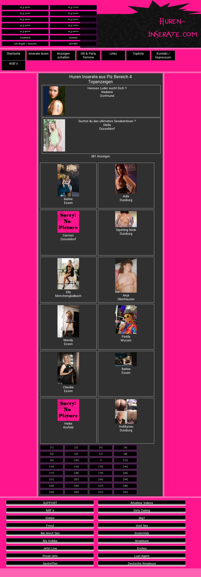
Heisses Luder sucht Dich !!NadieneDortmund (107, 92)
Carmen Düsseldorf (68, 226)
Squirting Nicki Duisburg (126, 223)
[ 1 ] (51, 447)
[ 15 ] (101, 466)
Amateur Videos (142, 503)
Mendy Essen (68, 325)
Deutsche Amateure (142, 563)
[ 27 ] (101, 485)
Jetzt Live (50, 548)
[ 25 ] (51, 485)
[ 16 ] (125, 466)
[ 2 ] (76, 447)
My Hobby (50, 541)
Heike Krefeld (68, 414)
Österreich (25, 37)
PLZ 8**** (25, 31)
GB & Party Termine (88, 55)
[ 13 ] (51, 466)
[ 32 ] (125, 492)
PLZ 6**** (25, 25)
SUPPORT (50, 503)
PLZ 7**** (73, 25)
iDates (50, 518)
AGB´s (13, 63)
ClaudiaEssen (68, 372)
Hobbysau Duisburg (126, 415)
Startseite (13, 53)
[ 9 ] (51, 460)
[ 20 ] (125, 473)
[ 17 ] (51, 473)
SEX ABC (73, 43)
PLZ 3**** (73, 13)
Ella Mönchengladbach (68, 278)
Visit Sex (142, 526)
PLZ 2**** (25, 13)
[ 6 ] (76, 454)
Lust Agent (141, 556)
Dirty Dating (141, 510)
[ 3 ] (100, 447)
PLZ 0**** (25, 7)
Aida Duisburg (126, 183)
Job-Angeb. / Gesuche (25, 43)
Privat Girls (50, 556)
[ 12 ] (125, 460)
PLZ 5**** (73, 19)
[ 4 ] (125, 447)
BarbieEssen (126, 363)
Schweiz (73, 37)
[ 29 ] (51, 492)
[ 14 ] (76, 466)
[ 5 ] (51, 454)
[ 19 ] (101, 473)
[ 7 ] (100, 454)
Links (113, 53)
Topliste (138, 53)
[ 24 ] (125, 479)
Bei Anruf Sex (50, 533)
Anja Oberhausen (126, 279)
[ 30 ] (76, 492)
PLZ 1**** (73, 7)
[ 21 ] (51, 479)
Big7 (142, 518)
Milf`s (50, 510)
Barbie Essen (68, 184)
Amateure (142, 541)
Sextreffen (50, 563)
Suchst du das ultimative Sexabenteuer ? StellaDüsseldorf (107, 125)
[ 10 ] (76, 460)
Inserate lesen (38, 53)
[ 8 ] (125, 454)
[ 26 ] (76, 485)
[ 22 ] (76, 479)
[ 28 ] (125, 485)
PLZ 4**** (25, 19)
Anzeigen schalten (63, 55)
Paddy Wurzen (126, 323)
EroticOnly (142, 533)
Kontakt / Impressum (163, 55)
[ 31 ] (101, 492)
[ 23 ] (101, 479)
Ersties (142, 548)
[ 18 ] (76, 473)
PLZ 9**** (73, 31)
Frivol (50, 526)
